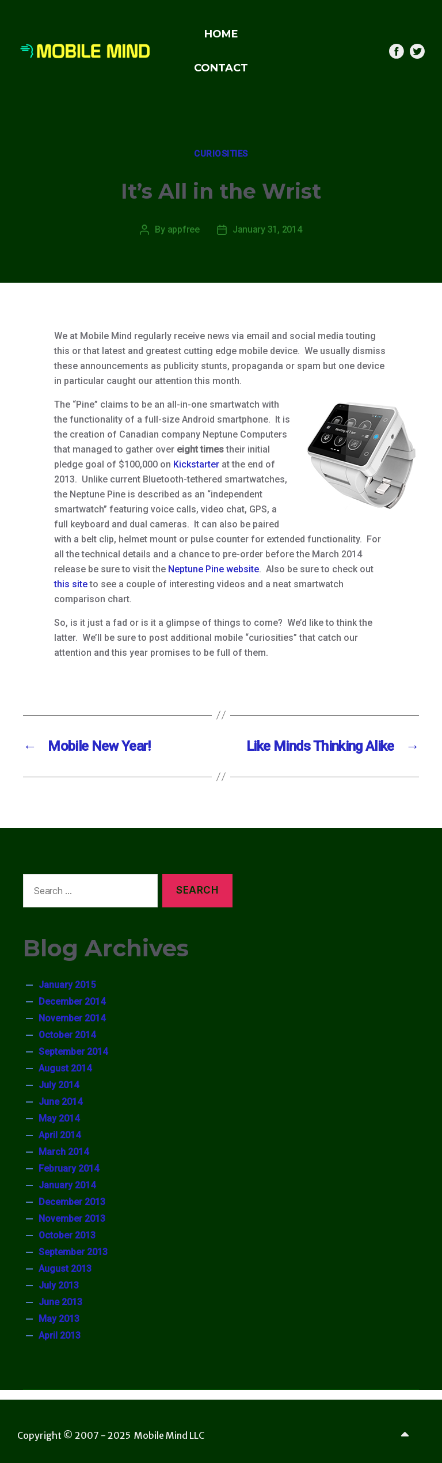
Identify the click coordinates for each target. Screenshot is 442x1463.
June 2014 (60, 1101)
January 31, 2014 (267, 229)
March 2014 (64, 1151)
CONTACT (221, 68)
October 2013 (67, 1235)
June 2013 (60, 1302)
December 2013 (72, 1201)
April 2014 (60, 1135)
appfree (183, 229)
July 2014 (59, 1085)
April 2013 (60, 1335)
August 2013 (65, 1268)
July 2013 (59, 1285)
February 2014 (69, 1168)
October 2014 (67, 1034)
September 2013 (73, 1252)
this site (70, 584)
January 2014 (67, 1185)
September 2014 (73, 1051)
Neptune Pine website (213, 569)
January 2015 (67, 984)
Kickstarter (196, 464)
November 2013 (72, 1218)
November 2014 (72, 1018)
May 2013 (59, 1318)
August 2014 (65, 1068)
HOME (221, 34)
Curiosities (221, 154)
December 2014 (72, 1001)
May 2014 (59, 1118)
